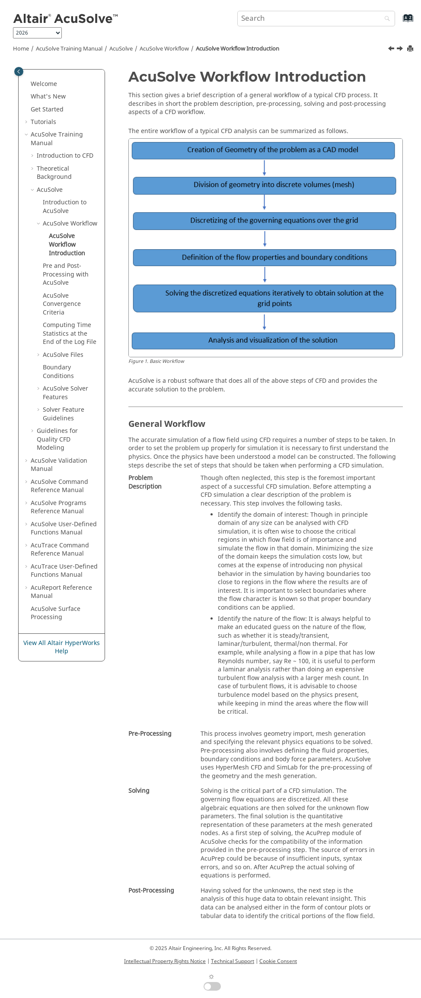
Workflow (164, 49)
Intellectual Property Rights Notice (165, 961)
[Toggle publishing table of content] (18, 71)
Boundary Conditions (58, 372)
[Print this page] (411, 49)
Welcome (44, 84)
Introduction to (64, 207)
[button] (27, 84)
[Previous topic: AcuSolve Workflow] (392, 49)
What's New (48, 96)
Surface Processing (55, 613)
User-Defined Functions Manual (64, 528)
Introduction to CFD (65, 155)
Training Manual (69, 49)
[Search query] (316, 18)
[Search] (385, 19)
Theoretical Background (54, 173)
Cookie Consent (278, 961)
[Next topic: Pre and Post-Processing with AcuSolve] (400, 49)
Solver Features (65, 393)
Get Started (47, 109)
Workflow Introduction (237, 49)
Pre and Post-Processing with (66, 274)
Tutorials (43, 122)
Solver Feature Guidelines (63, 414)
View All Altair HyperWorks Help (61, 647)
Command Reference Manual (59, 486)
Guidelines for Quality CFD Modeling (57, 439)
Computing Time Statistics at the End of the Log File (69, 333)
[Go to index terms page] (398, 22)
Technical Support (232, 961)
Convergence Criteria (62, 304)
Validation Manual (59, 465)
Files (63, 354)
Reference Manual (61, 592)
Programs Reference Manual (58, 507)
